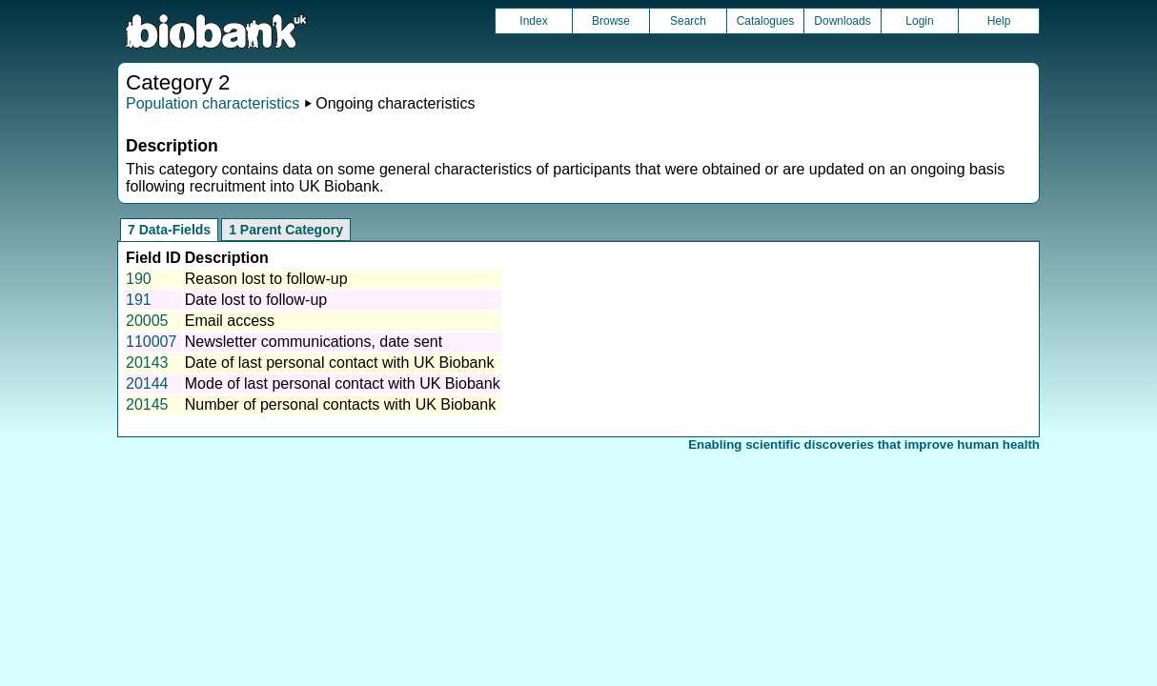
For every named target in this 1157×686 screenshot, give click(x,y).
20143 (147, 362)
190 (139, 279)
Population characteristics (212, 103)
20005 (147, 321)
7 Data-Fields (169, 229)
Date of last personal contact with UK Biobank (340, 362)
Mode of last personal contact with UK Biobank (342, 383)
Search (688, 21)
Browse (611, 21)
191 (139, 300)
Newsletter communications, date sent (313, 341)
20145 (147, 404)
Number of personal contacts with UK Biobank (340, 404)
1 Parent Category (286, 229)
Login (919, 21)
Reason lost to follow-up (266, 279)
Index (533, 21)
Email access (229, 321)
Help (999, 21)
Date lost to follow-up (256, 300)
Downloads (842, 21)
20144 (147, 383)
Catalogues (766, 21)
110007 (151, 341)
